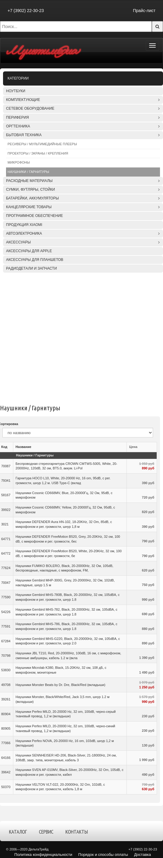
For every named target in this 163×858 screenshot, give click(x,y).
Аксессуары (18, 242)
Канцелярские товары (29, 207)
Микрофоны (19, 162)
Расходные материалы (29, 181)
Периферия (17, 117)
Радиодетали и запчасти (31, 268)
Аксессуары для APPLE (29, 251)
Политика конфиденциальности (43, 854)
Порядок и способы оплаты (103, 854)
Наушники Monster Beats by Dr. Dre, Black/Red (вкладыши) (60, 685)
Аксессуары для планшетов (34, 260)
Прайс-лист (144, 10)
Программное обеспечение (34, 216)
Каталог (18, 831)
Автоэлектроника (24, 233)
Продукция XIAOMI (24, 225)
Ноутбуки (15, 91)
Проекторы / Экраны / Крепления (38, 153)
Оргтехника (18, 126)
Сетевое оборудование (30, 108)
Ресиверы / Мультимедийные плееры (42, 144)
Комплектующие (23, 100)
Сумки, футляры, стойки (30, 189)
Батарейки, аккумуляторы (32, 198)
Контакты (77, 831)
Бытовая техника (24, 135)
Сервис (46, 831)
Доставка (142, 854)
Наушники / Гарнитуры (28, 172)
